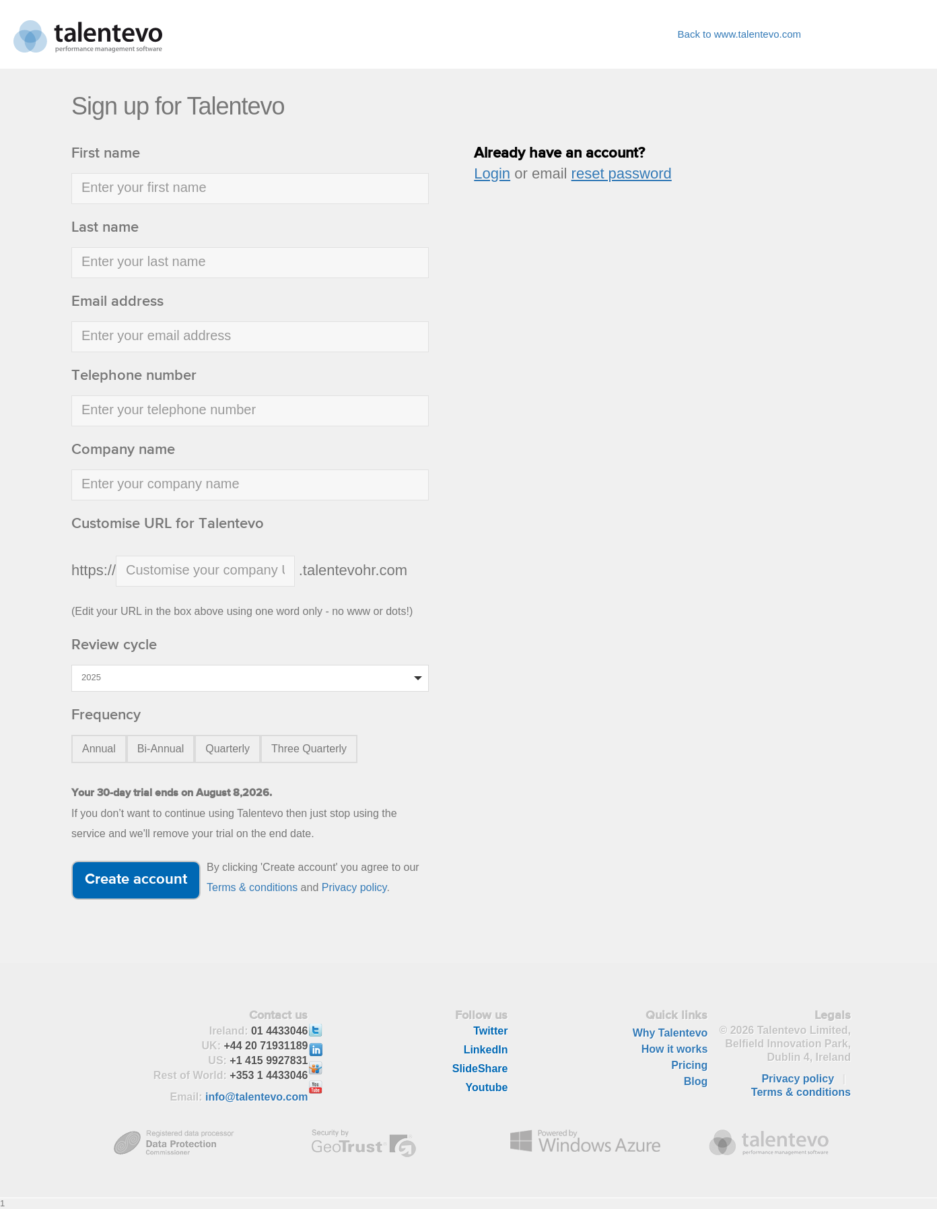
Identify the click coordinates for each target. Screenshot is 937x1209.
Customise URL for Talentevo (167, 524)
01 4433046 (279, 1031)
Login (492, 173)
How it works (674, 1049)
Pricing (689, 1065)
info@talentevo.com (256, 1097)
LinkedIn (486, 1049)
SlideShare (480, 1068)
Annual (99, 748)
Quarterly (227, 748)
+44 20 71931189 (265, 1045)
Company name (123, 450)
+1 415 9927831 (269, 1060)
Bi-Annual (160, 748)
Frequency (106, 715)
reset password (621, 173)
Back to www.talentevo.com (739, 34)
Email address (117, 301)
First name (105, 153)
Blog (696, 1081)
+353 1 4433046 (269, 1075)
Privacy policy (354, 887)
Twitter (490, 1031)
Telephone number (134, 375)
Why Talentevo (670, 1033)
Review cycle (114, 645)
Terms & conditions (252, 887)
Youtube (487, 1087)
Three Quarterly (309, 748)
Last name (105, 227)
